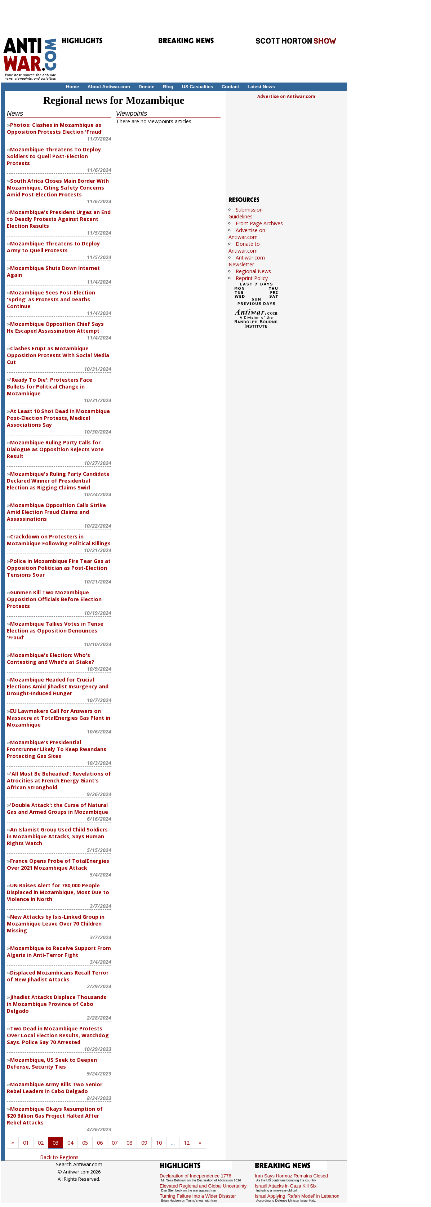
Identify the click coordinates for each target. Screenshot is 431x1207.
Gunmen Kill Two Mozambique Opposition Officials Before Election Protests (54, 599)
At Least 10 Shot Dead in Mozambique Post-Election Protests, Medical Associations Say (58, 418)
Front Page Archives (259, 223)
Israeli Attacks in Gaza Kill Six (285, 1186)
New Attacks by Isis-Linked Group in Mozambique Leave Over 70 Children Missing (56, 923)
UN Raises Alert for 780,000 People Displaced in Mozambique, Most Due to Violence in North (58, 892)
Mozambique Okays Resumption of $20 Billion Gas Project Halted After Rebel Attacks (55, 1115)
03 (55, 1142)
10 (159, 1142)
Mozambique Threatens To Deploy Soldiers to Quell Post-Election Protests (54, 156)
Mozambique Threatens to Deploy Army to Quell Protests (53, 247)
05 (85, 1142)
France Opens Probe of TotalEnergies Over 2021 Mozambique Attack (58, 864)
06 (100, 1142)
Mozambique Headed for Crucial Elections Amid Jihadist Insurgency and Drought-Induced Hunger (57, 686)
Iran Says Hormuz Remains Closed (291, 1176)
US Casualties (197, 86)
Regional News (253, 271)
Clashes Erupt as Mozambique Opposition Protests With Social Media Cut (58, 355)
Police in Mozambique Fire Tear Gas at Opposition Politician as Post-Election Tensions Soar (59, 568)
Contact (230, 86)
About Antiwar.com (109, 86)
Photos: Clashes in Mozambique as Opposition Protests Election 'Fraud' (55, 128)
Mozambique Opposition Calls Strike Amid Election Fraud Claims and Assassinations (56, 512)
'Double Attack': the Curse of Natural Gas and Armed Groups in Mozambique (57, 808)
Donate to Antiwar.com (244, 247)
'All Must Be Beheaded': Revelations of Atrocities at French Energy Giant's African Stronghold (59, 780)
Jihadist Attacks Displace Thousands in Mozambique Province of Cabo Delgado (56, 1004)
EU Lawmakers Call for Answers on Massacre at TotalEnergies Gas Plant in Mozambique (58, 717)
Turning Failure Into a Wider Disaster (198, 1196)
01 (26, 1142)
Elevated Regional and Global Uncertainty (203, 1186)
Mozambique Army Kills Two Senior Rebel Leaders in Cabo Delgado (54, 1088)
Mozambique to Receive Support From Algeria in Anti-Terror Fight (59, 951)
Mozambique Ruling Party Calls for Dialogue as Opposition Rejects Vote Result (55, 449)
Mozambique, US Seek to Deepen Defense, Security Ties (52, 1063)
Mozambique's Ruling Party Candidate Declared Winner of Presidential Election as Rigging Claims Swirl (58, 480)
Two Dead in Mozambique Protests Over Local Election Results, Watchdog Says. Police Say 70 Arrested (58, 1035)
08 (129, 1142)
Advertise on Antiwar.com (286, 96)
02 (41, 1142)
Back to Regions (59, 1157)
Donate (146, 86)
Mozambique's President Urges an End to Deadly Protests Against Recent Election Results (59, 219)
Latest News (261, 86)
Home (72, 86)
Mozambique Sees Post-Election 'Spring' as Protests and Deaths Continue (51, 299)
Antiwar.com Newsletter (246, 261)
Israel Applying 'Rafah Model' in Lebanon (297, 1196)
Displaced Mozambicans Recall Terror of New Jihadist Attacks (57, 976)
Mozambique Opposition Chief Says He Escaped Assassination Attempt (55, 327)
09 (144, 1142)
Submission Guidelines (245, 213)
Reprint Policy (252, 278)
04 (70, 1142)
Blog (168, 86)
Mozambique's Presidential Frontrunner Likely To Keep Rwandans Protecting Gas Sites (56, 749)
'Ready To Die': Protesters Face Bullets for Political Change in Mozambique (49, 386)
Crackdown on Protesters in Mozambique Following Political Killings (59, 540)
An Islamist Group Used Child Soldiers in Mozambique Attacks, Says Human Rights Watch (57, 836)
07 (114, 1142)
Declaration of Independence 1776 (195, 1176)
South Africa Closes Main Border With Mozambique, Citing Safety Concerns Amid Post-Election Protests (58, 187)
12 (187, 1142)
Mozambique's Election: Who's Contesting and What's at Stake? (50, 658)
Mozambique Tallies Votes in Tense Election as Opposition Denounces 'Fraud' (55, 630)
